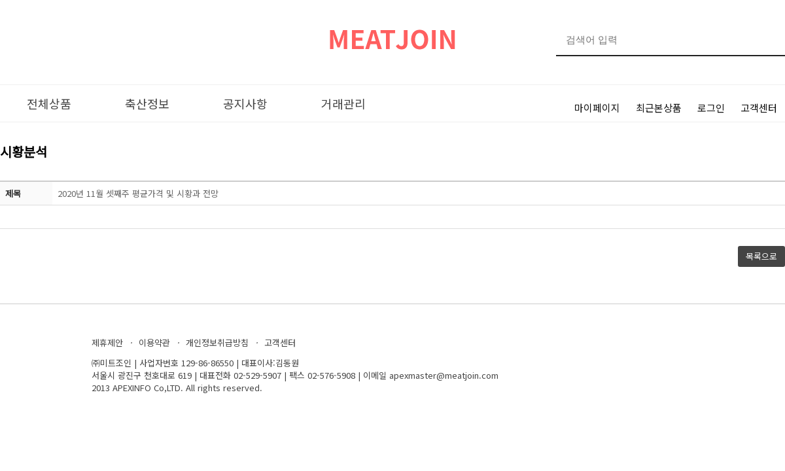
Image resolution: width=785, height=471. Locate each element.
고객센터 (759, 107)
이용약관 (154, 342)
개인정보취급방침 (217, 342)
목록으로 (761, 256)
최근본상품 (659, 107)
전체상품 (49, 103)
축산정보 (147, 103)
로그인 (711, 107)
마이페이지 (597, 107)
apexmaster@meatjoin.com (443, 375)
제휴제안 (107, 342)
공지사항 (245, 103)
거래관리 (343, 103)
